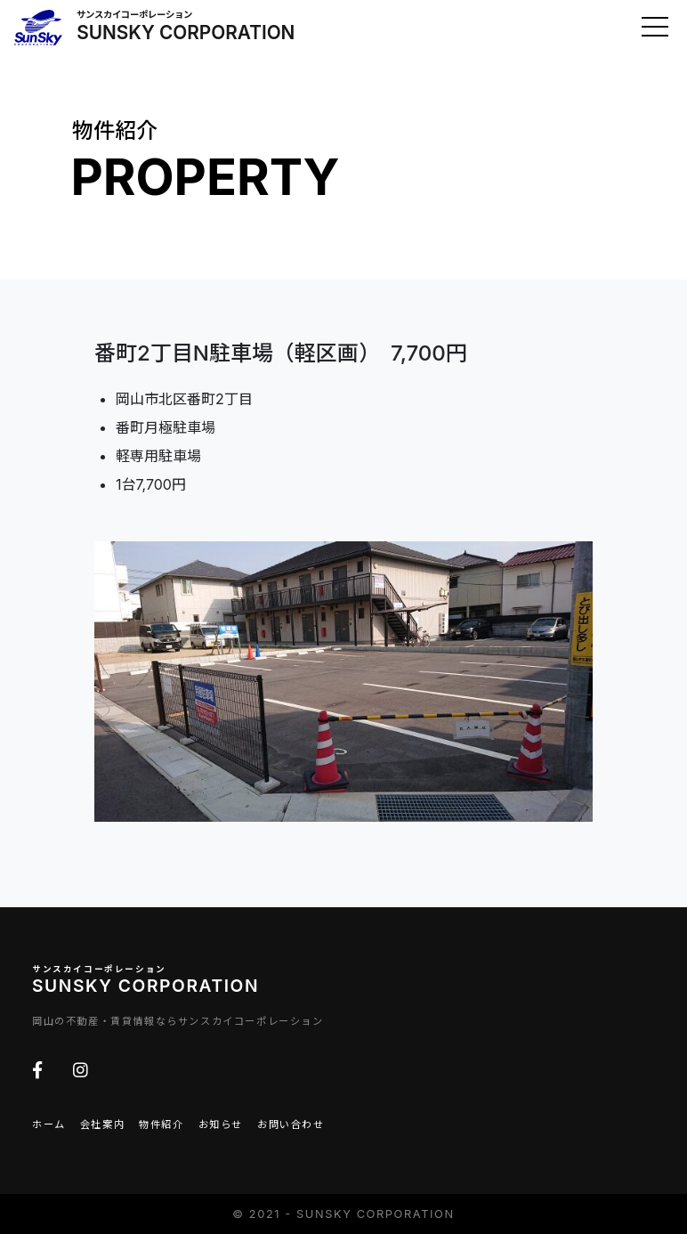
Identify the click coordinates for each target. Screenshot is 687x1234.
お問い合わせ (291, 1124)
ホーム (49, 1124)
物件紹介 (161, 1124)
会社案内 (102, 1124)
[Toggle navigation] (655, 26)
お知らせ (220, 1124)
